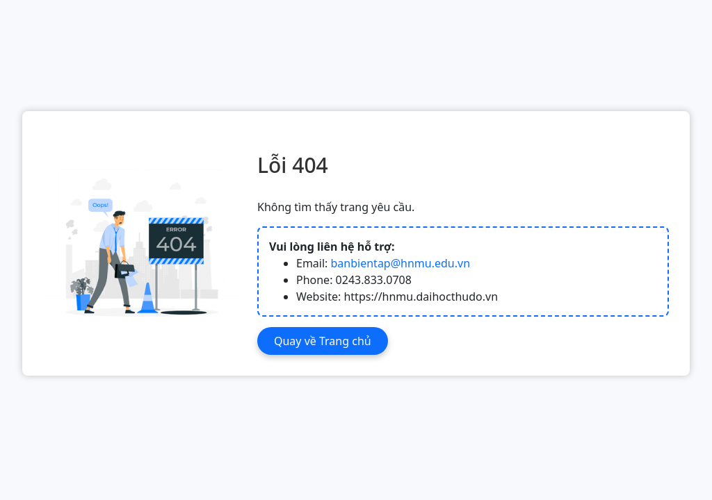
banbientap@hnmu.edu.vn (401, 263)
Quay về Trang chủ (322, 341)
